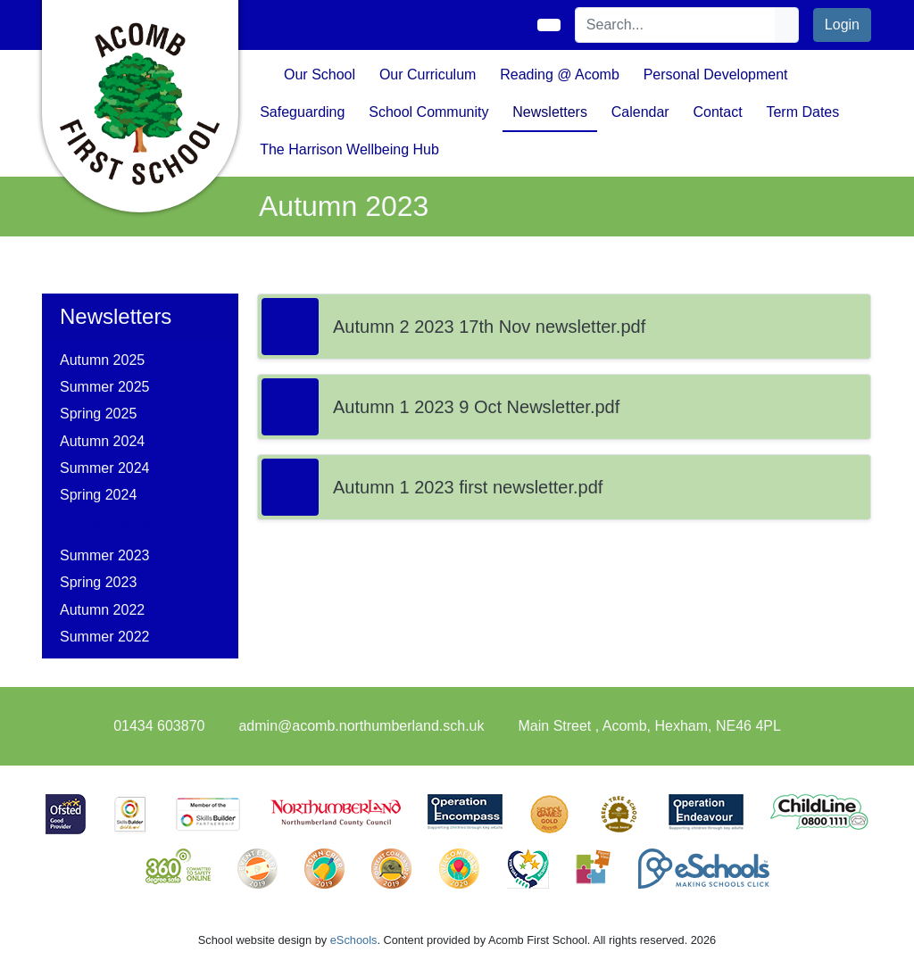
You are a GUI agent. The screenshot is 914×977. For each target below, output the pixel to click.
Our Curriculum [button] (427, 74)
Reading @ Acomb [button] (559, 74)
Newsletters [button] (549, 112)
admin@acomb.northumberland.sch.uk (361, 725)
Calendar (640, 112)
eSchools (354, 940)
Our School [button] (319, 74)
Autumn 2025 (102, 360)
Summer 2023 (105, 555)
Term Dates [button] (802, 112)
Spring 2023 (98, 582)
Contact (717, 112)
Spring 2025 (98, 413)
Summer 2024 (105, 468)
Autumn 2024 (102, 441)
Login (842, 24)
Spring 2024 (98, 494)
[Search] (676, 25)
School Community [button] (428, 112)
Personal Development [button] (716, 74)
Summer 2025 (105, 386)
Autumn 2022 (102, 609)
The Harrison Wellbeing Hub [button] (349, 149)
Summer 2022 (105, 636)
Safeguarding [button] (302, 112)
